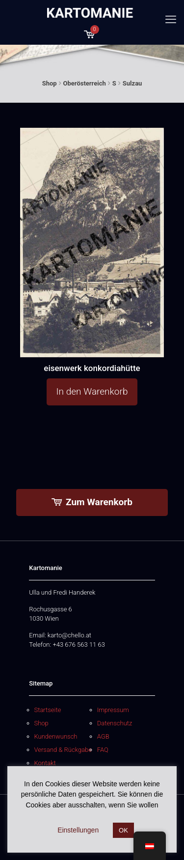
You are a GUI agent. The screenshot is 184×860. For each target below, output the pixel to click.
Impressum (113, 710)
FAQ (102, 749)
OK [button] (123, 830)
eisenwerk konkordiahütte (92, 368)
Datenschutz (114, 723)
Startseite (47, 710)
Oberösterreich (84, 83)
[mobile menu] (170, 19)
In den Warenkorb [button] (92, 391)
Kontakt (45, 763)
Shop (49, 83)
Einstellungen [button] (78, 830)
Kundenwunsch (56, 736)
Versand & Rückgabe (63, 749)
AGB (103, 736)
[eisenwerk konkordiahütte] (92, 242)
